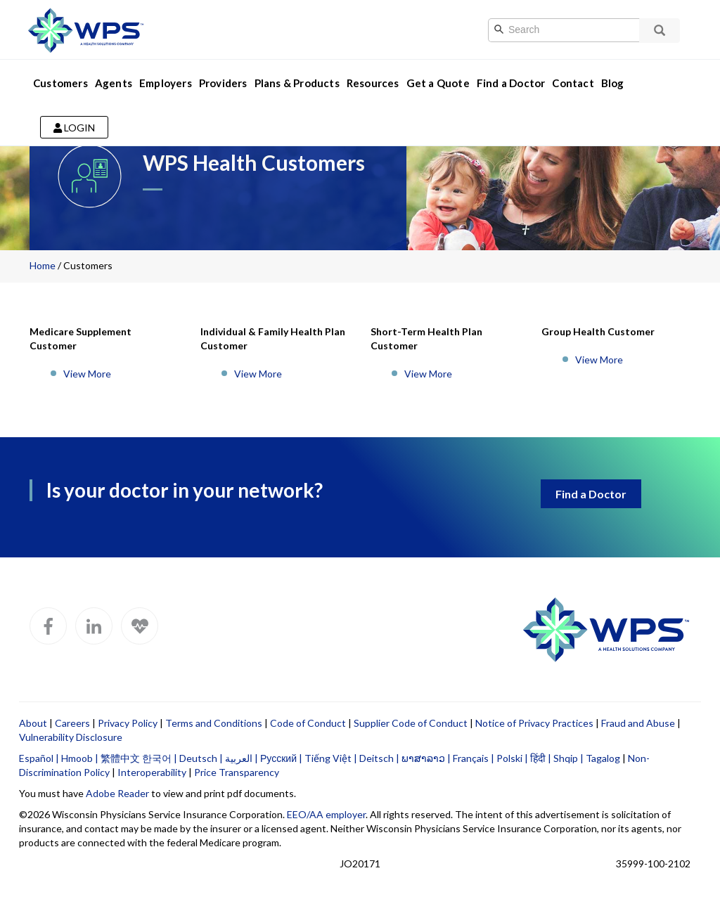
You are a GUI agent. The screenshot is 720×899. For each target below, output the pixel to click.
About (33, 723)
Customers (60, 83)
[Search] (578, 30)
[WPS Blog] (139, 626)
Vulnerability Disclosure (70, 737)
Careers (72, 723)
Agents (113, 83)
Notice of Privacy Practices (534, 723)
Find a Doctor (511, 83)
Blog (612, 83)
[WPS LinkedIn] (93, 626)
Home (43, 265)
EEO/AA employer (326, 814)
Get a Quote (438, 83)
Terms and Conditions (213, 723)
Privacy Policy (128, 723)
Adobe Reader (117, 793)
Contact (572, 83)
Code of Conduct (308, 723)
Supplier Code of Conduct (411, 723)
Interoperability (151, 772)
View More (87, 374)
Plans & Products (297, 83)
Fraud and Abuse (638, 723)
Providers (223, 83)
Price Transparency (236, 772)
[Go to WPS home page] (85, 28)
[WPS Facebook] (48, 626)
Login (74, 128)
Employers (165, 83)
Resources (373, 83)
